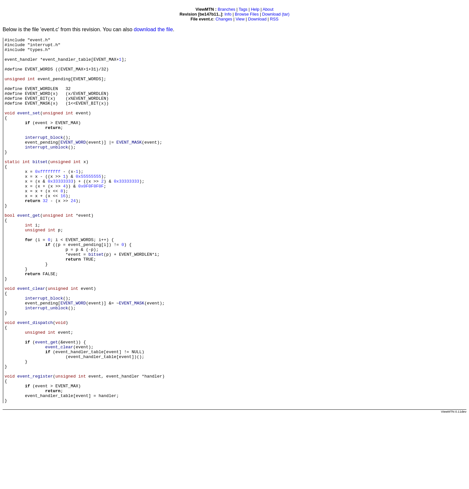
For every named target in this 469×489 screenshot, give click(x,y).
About (268, 9)
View (240, 19)
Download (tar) (276, 14)
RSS (274, 19)
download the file (153, 29)
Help (255, 9)
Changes (224, 19)
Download (257, 19)
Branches (226, 9)
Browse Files (247, 14)
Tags (243, 9)
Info (227, 14)
